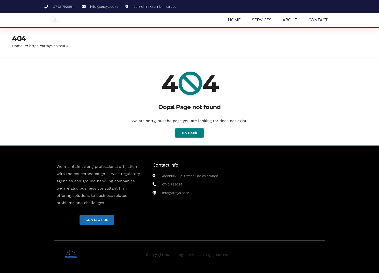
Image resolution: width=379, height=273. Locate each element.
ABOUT (290, 20)
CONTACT (318, 20)
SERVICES (261, 20)
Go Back (189, 133)
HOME (234, 20)
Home (17, 46)
